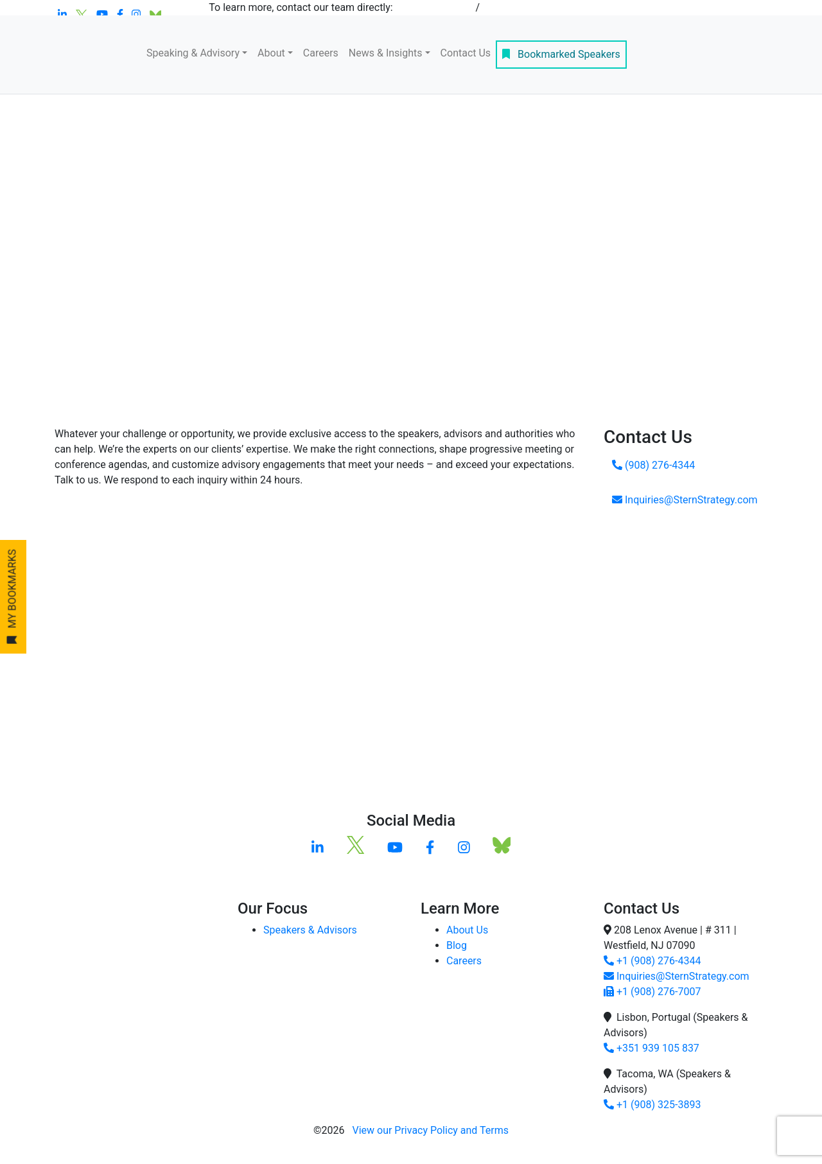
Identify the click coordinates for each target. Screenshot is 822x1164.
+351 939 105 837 (651, 1048)
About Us (467, 930)
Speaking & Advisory (193, 53)
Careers (320, 53)
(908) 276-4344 (653, 465)
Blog (456, 945)
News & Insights (386, 53)
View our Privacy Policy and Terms (430, 1130)
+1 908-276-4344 (434, 7)
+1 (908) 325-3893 (652, 1105)
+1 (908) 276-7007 (652, 992)
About (271, 53)
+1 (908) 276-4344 (652, 961)
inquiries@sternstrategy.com (547, 7)
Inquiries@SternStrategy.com (685, 500)
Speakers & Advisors (310, 930)
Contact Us (466, 53)
